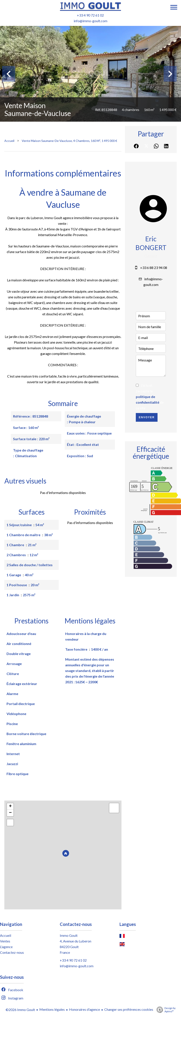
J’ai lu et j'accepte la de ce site (150, 396)
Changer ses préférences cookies (128, 1009)
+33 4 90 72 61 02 (90, 15)
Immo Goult (69, 935)
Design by (165, 1009)
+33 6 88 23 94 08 (153, 267)
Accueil (9, 141)
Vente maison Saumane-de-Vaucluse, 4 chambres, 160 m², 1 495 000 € (69, 141)
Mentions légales (52, 1009)
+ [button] (10, 806)
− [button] (10, 813)
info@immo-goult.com (90, 21)
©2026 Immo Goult (20, 1010)
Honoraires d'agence (84, 1009)
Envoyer (147, 417)
